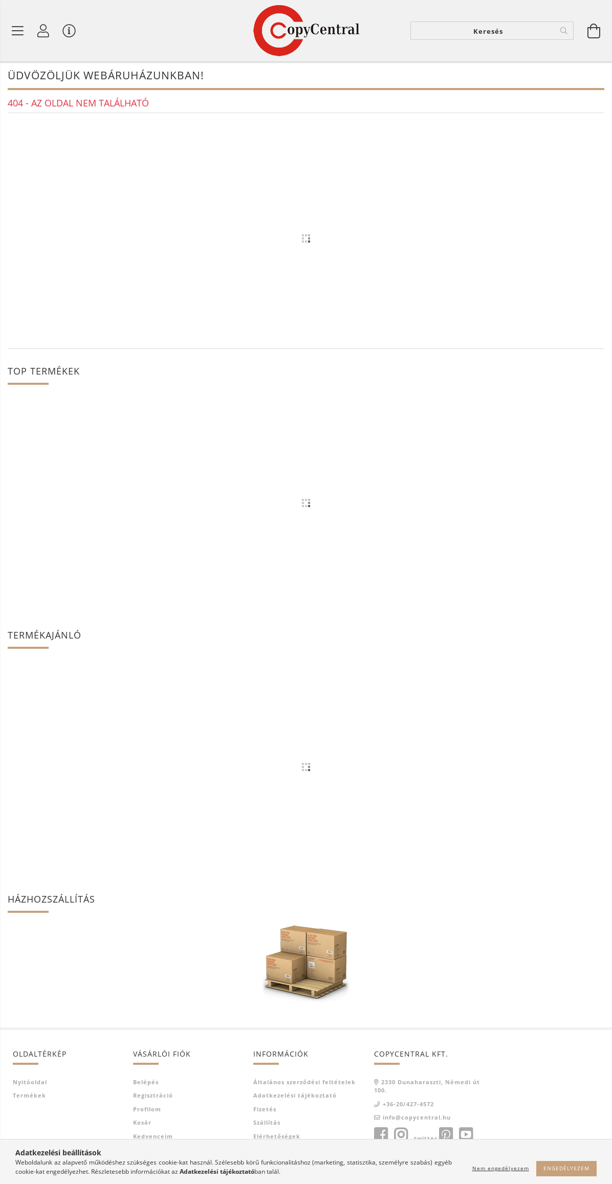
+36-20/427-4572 (408, 1104)
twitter (426, 1138)
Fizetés (264, 1109)
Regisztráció (153, 1095)
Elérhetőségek (276, 1136)
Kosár (142, 1122)
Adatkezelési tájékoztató (295, 1095)
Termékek (29, 1095)
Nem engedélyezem (500, 1168)
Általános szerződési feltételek (304, 1082)
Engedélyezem (566, 1168)
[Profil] (43, 30)
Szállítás (266, 1122)
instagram (400, 1135)
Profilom (147, 1109)
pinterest (445, 1135)
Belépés (146, 1082)
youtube (465, 1135)
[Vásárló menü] (69, 30)
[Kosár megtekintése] (594, 30)
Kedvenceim (153, 1136)
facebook (380, 1135)
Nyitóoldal (30, 1082)
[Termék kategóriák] (18, 30)
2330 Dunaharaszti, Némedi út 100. (427, 1086)
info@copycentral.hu (417, 1117)
